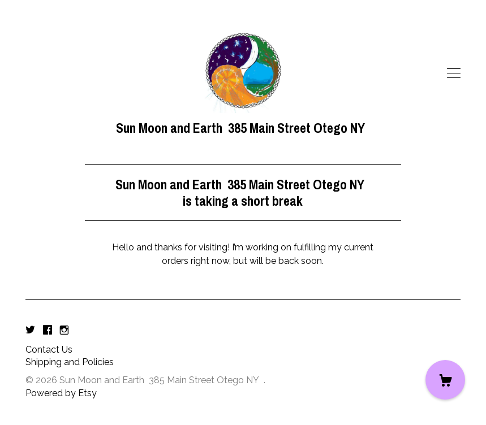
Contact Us (48, 349)
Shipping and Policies (69, 362)
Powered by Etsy (61, 393)
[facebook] (47, 331)
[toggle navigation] (454, 73)
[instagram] (64, 331)
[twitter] (30, 331)
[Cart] (445, 380)
